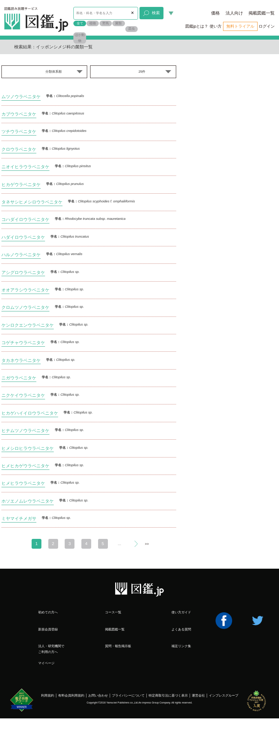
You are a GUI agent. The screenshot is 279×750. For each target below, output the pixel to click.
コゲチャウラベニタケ (23, 342)
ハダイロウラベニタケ (23, 237)
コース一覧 (113, 612)
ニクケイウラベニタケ (23, 395)
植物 (92, 23)
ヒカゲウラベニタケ (21, 184)
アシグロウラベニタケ (23, 272)
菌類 (118, 23)
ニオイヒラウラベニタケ (25, 166)
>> (147, 544)
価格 (215, 13)
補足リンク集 (181, 646)
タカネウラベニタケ (21, 360)
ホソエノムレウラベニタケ (27, 501)
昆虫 (131, 29)
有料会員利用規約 (71, 695)
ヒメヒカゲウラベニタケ (25, 465)
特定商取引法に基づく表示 (168, 695)
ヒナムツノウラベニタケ (25, 430)
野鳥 (105, 23)
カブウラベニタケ (18, 114)
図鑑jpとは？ (196, 26)
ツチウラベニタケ (18, 131)
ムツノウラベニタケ (21, 96)
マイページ (46, 663)
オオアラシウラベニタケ (25, 289)
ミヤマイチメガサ (18, 518)
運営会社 (198, 695)
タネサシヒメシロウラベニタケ (31, 201)
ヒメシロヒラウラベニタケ (27, 448)
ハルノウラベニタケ (21, 254)
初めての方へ (48, 612)
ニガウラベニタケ (18, 377)
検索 (151, 13)
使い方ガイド (181, 612)
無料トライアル (240, 26)
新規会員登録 (48, 629)
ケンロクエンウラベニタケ (27, 325)
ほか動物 (80, 38)
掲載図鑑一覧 (261, 13)
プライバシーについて (128, 695)
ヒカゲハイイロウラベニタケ (29, 413)
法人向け (234, 13)
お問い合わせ (98, 695)
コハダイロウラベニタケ (25, 219)
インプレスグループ (223, 695)
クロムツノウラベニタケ (25, 307)
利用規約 (47, 695)
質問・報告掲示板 (118, 646)
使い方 (216, 26)
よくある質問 (181, 629)
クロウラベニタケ (18, 149)
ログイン (267, 26)
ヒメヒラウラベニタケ (23, 483)
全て (80, 23)
